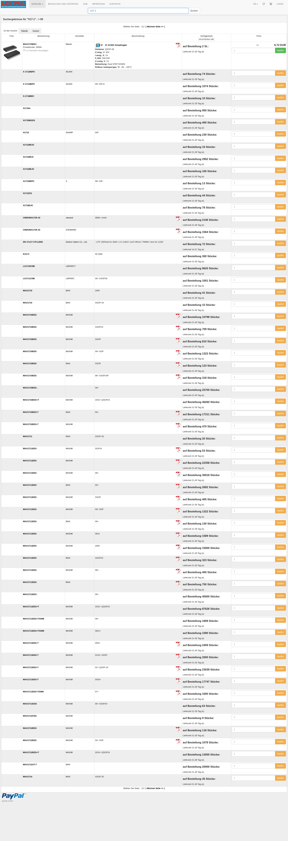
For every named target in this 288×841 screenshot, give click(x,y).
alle (206, 39)
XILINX (69, 72)
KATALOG (37, 4)
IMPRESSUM (98, 4)
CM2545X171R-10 (31, 217)
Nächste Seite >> (155, 26)
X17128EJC (28, 169)
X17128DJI (28, 157)
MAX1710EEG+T (31, 400)
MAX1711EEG (30, 448)
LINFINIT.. (70, 278)
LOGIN (280, 4)
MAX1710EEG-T (31, 412)
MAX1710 (27, 290)
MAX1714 (27, 776)
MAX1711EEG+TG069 (33, 619)
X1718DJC (28, 205)
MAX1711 (27, 436)
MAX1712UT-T (30, 764)
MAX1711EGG (30, 704)
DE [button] (255, 4)
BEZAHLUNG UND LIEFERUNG (63, 4)
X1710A (26, 108)
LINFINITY (71, 266)
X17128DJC (28, 145)
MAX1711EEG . (30, 594)
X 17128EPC (29, 72)
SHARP (69, 132)
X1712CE (27, 193)
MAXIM (69, 315)
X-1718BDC (28, 96)
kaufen (280, 50)
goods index (7, 801)
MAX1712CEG (30, 716)
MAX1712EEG (30, 728)
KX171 (26, 254)
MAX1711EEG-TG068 (33, 691)
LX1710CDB (29, 266)
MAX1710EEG (30, 315)
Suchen (194, 10)
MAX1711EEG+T (31, 606)
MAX (68, 290)
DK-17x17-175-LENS (33, 242)
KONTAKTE (115, 4)
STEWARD (71, 230)
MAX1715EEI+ (30, 44)
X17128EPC (28, 181)
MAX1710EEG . (30, 388)
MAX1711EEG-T (31, 643)
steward (69, 217)
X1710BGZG (29, 120)
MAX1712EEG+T (31, 752)
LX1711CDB (29, 278)
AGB (85, 4)
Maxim (69, 44)
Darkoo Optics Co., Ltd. (76, 242)
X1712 (26, 132)
